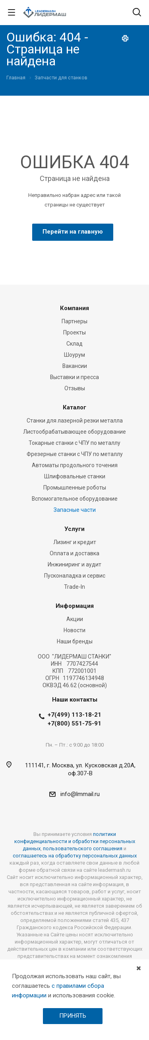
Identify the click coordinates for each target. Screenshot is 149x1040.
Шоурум (74, 355)
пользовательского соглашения (82, 848)
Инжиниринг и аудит (74, 564)
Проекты (74, 332)
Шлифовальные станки (74, 476)
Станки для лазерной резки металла (75, 420)
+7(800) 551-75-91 (74, 723)
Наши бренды (75, 641)
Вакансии (74, 366)
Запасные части (75, 510)
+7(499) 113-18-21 (74, 714)
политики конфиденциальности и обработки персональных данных (74, 841)
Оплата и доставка (74, 553)
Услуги (74, 529)
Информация (75, 605)
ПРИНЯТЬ (72, 1015)
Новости (74, 630)
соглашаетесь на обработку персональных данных (75, 856)
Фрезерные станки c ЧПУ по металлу (75, 454)
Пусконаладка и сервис (74, 575)
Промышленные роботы (74, 487)
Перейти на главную (73, 231)
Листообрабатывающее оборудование (74, 432)
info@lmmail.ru (80, 794)
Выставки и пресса (74, 377)
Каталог (74, 407)
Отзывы (74, 388)
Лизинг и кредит (74, 542)
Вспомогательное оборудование (75, 498)
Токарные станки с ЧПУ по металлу (74, 443)
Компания (74, 308)
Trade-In (74, 587)
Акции (74, 619)
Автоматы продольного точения (75, 465)
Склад (74, 343)
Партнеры (74, 321)
